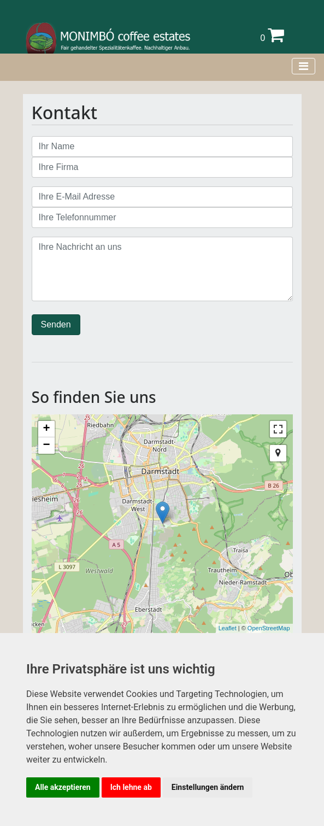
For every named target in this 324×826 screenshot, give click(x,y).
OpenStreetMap (269, 628)
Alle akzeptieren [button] (63, 787)
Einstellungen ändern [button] (208, 787)
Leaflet (228, 628)
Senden (56, 324)
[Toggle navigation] (303, 66)
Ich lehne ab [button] (131, 787)
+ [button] (46, 429)
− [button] (46, 445)
